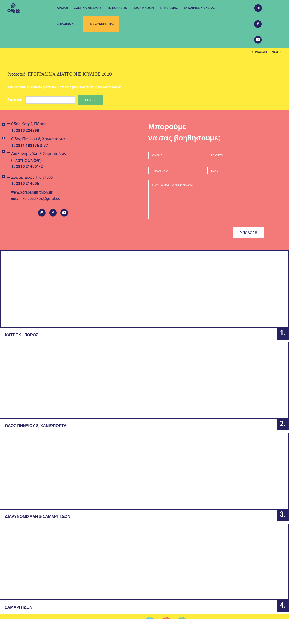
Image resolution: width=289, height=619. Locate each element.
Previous (261, 52)
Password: (41, 100)
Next (275, 52)
